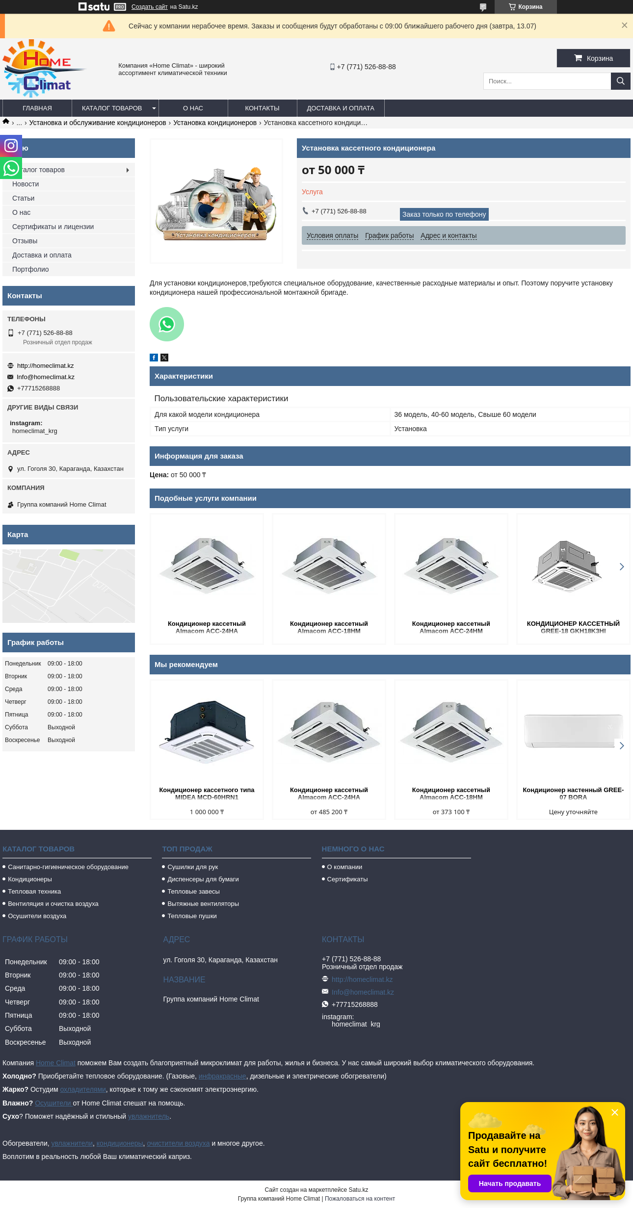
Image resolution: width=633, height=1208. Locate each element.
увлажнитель (148, 1116)
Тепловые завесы (193, 891)
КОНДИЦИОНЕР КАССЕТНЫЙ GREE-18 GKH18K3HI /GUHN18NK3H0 (573, 628)
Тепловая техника (34, 891)
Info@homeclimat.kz (46, 377)
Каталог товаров (112, 108)
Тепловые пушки (191, 916)
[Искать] (621, 81)
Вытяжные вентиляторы (203, 903)
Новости (25, 184)
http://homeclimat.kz (45, 365)
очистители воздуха (178, 1143)
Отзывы (24, 241)
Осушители (54, 1103)
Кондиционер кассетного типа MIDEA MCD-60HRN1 (206, 793)
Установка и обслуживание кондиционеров (97, 123)
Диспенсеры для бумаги (202, 879)
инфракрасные (222, 1076)
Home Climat (56, 1063)
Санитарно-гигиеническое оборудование (68, 867)
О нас (193, 108)
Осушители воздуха (37, 916)
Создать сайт (150, 6)
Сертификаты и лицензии (53, 227)
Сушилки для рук (192, 867)
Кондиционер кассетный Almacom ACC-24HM (451, 627)
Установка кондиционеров (215, 123)
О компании (345, 867)
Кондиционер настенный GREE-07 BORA (573, 793)
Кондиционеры (30, 879)
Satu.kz (358, 1189)
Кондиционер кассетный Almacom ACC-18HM (329, 627)
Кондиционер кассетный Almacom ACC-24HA (207, 627)
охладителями (83, 1089)
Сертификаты (347, 879)
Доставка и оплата (340, 108)
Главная (37, 108)
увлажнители (72, 1143)
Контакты (262, 108)
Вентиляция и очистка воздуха (53, 903)
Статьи (23, 198)
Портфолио (30, 269)
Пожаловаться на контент (360, 1198)
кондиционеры (120, 1143)
